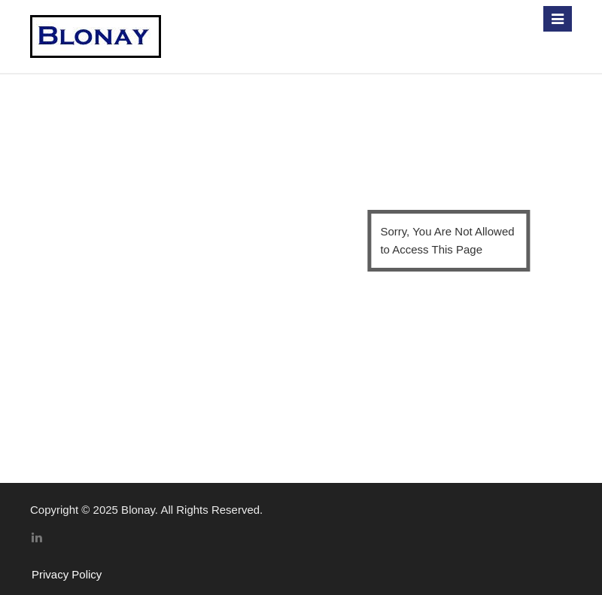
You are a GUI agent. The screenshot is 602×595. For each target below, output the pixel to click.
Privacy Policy (67, 574)
